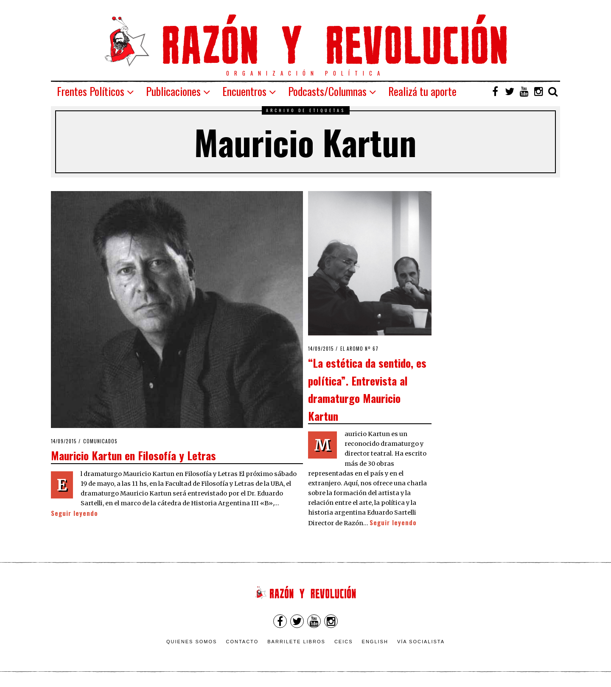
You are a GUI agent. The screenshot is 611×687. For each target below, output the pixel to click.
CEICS (343, 641)
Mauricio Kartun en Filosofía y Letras (133, 455)
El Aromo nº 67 (359, 348)
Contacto (242, 641)
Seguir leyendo (74, 513)
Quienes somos (191, 641)
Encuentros (244, 91)
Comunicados (100, 441)
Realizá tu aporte (422, 91)
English (375, 641)
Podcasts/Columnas (327, 91)
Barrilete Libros (296, 641)
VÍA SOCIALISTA (421, 641)
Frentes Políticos (90, 91)
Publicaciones (173, 91)
